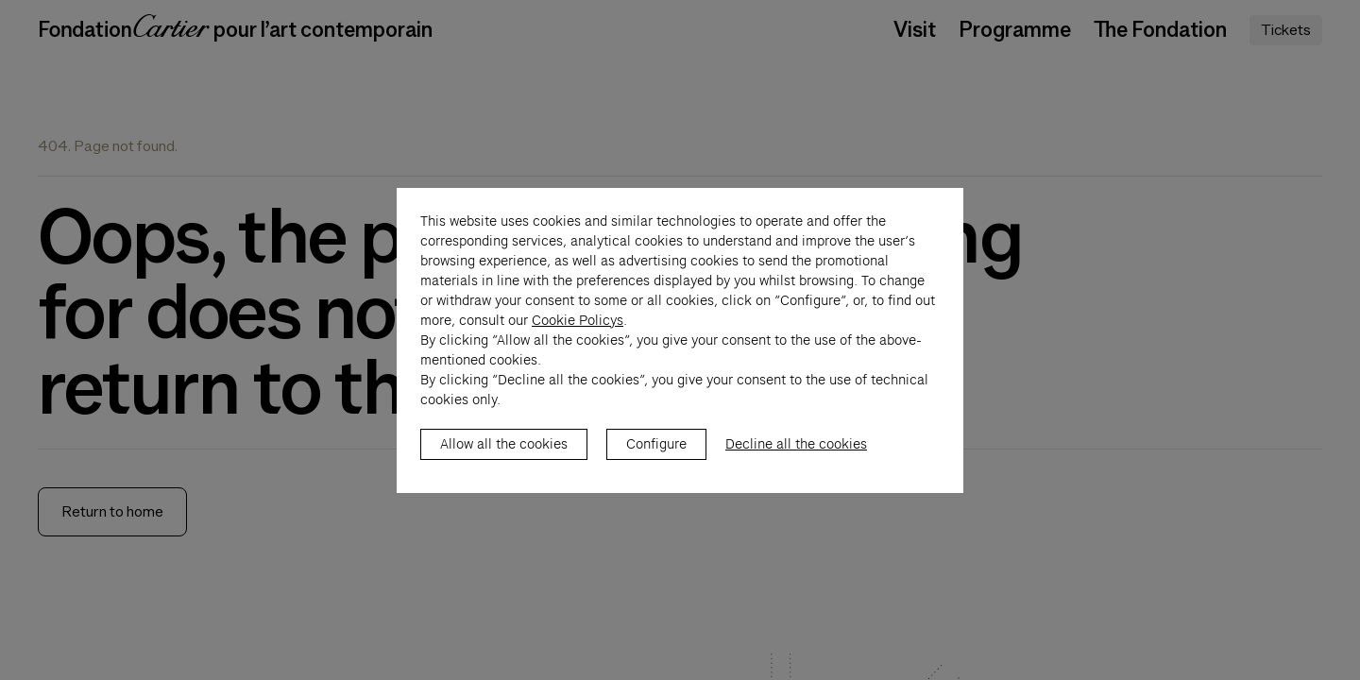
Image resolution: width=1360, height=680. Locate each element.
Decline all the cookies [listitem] (796, 463)
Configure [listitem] (656, 463)
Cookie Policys (577, 340)
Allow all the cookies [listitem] (504, 463)
